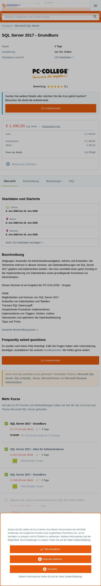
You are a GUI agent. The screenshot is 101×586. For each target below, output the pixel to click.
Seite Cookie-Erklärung (78, 540)
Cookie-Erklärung (73, 576)
